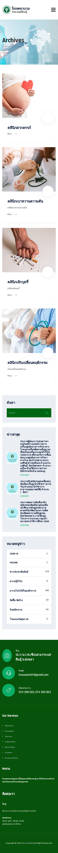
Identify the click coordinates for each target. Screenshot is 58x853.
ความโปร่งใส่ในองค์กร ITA (23, 590)
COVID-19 (14, 553)
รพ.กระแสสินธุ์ (28, 843)
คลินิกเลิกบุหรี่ (17, 282)
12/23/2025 (24, 475)
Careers (8, 752)
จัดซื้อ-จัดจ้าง (16, 600)
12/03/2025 (24, 525)
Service (8, 736)
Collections (10, 741)
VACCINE (14, 562)
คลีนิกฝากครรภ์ (19, 128)
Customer (9, 731)
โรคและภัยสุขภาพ (19, 619)
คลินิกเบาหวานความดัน (25, 201)
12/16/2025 (24, 496)
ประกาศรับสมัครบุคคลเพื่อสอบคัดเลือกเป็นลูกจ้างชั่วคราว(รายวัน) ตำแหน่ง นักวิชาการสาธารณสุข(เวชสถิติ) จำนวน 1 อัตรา (35, 487)
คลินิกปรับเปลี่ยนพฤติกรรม (27, 363)
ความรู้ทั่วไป (16, 581)
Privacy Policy (11, 757)
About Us (9, 725)
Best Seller (10, 747)
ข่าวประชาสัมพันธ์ (19, 572)
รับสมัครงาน (16, 609)
